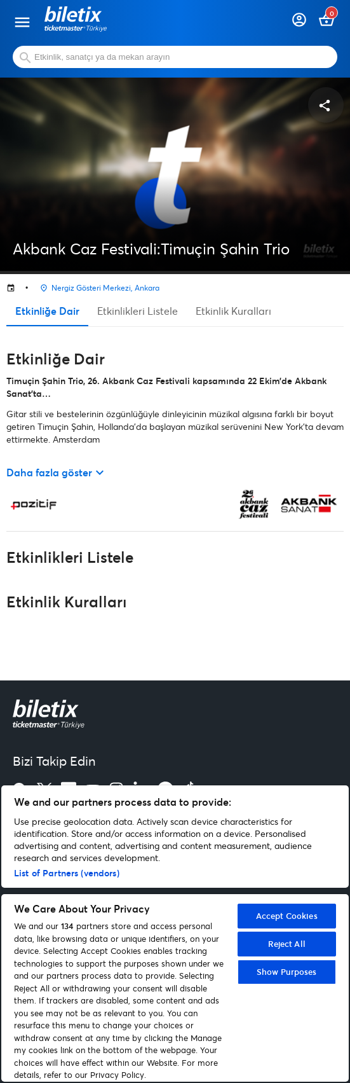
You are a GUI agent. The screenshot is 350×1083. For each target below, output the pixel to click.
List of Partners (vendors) (66, 873)
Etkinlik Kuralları (233, 310)
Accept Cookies (287, 915)
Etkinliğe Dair (47, 310)
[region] (175, 933)
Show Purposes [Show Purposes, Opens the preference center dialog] (287, 971)
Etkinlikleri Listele (137, 310)
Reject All (287, 943)
